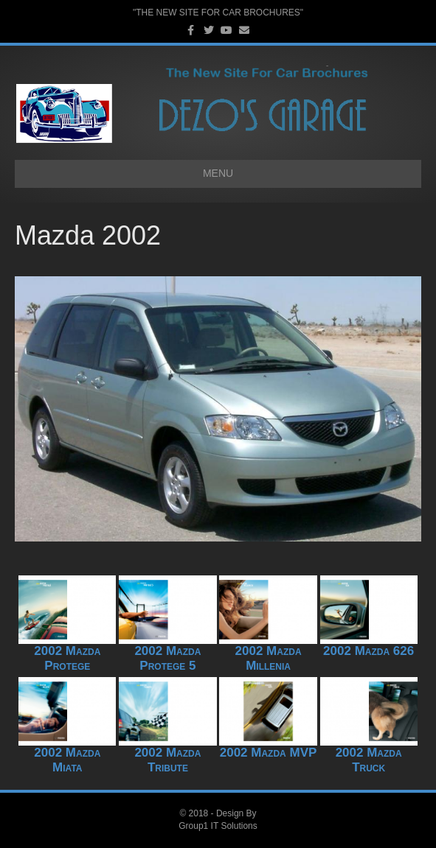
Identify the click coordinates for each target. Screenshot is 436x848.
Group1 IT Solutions (218, 826)
